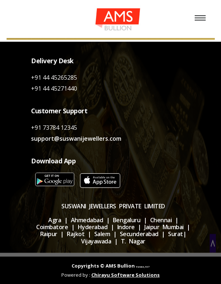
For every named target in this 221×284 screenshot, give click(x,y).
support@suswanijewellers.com (76, 139)
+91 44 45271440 (54, 88)
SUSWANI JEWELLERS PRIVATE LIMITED (113, 206)
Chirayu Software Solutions (125, 275)
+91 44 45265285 (54, 77)
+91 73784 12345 (54, 128)
